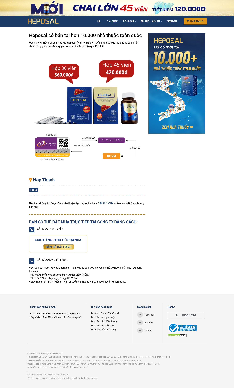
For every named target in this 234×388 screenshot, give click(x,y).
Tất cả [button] (33, 189)
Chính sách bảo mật (102, 325)
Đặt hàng (195, 21)
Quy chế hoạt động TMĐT (105, 313)
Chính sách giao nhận (103, 317)
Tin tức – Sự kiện (150, 21)
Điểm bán (172, 21)
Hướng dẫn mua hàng (103, 329)
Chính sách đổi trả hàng (104, 321)
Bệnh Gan (128, 21)
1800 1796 (186, 315)
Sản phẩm (112, 21)
